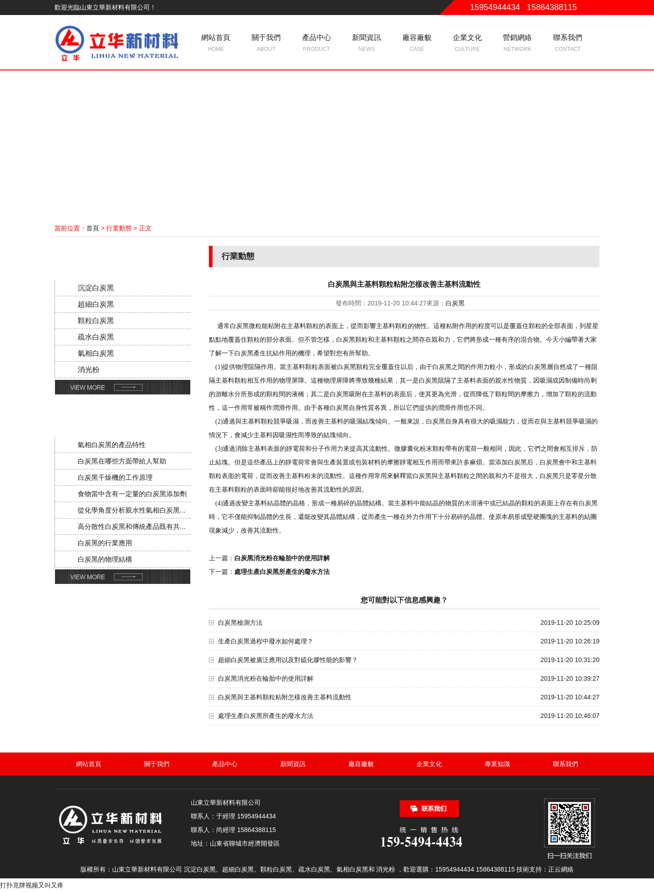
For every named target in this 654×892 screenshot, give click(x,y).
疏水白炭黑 (96, 337)
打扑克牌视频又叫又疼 (32, 885)
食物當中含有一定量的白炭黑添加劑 (132, 494)
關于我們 (266, 44)
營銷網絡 (517, 44)
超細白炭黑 (96, 304)
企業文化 (467, 44)
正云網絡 (561, 869)
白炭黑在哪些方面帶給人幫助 (122, 461)
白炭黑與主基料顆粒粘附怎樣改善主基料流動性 (285, 697)
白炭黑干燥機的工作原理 (115, 477)
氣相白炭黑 (96, 353)
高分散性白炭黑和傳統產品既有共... (132, 526)
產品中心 (316, 44)
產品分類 (120, 256)
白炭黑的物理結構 (105, 559)
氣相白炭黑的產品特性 (112, 444)
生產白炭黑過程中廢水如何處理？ (265, 641)
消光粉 (88, 370)
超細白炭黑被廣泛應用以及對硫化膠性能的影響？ (288, 659)
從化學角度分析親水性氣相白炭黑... (132, 510)
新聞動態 (120, 413)
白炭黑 (455, 303)
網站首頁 (216, 44)
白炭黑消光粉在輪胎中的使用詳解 (265, 678)
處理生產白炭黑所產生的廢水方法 (265, 715)
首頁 (92, 228)
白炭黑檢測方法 (240, 622)
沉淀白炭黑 (96, 288)
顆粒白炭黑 (96, 320)
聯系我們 (568, 44)
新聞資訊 (367, 44)
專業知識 (497, 763)
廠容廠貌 (417, 44)
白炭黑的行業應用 (105, 543)
